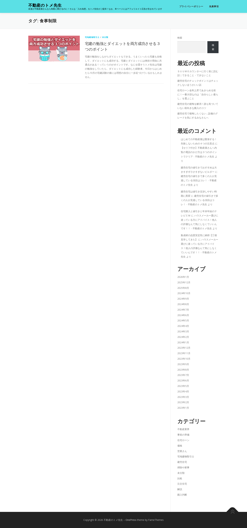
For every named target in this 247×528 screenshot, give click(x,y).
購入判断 (182, 494)
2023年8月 (183, 369)
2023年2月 (183, 402)
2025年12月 (183, 282)
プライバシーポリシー (191, 6)
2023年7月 (183, 375)
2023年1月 (183, 407)
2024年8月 (183, 304)
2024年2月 (183, 337)
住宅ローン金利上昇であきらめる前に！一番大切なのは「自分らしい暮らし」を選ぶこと (197, 94)
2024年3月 (183, 331)
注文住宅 (182, 483)
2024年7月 (183, 309)
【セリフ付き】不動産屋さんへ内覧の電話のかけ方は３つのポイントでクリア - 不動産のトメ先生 (199, 152)
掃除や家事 (183, 467)
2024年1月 (183, 342)
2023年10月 (183, 358)
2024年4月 (183, 326)
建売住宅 (182, 462)
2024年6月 (183, 315)
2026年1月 (183, 276)
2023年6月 (183, 380)
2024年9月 (183, 298)
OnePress (131, 519)
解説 (179, 489)
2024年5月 (183, 320)
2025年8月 (183, 287)
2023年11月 (183, 353)
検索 (179, 37)
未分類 (105, 37)
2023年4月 (183, 391)
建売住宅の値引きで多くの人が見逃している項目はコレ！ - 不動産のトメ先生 (199, 180)
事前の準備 (183, 434)
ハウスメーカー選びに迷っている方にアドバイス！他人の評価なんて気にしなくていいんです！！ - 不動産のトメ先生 (199, 248)
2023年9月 (183, 364)
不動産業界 (183, 429)
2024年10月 (183, 293)
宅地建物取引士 (92, 37)
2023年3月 (183, 397)
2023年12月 (183, 347)
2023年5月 (183, 386)
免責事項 (214, 6)
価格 (179, 445)
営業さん (182, 451)
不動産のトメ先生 (45, 5)
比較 (179, 478)
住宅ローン (183, 440)
